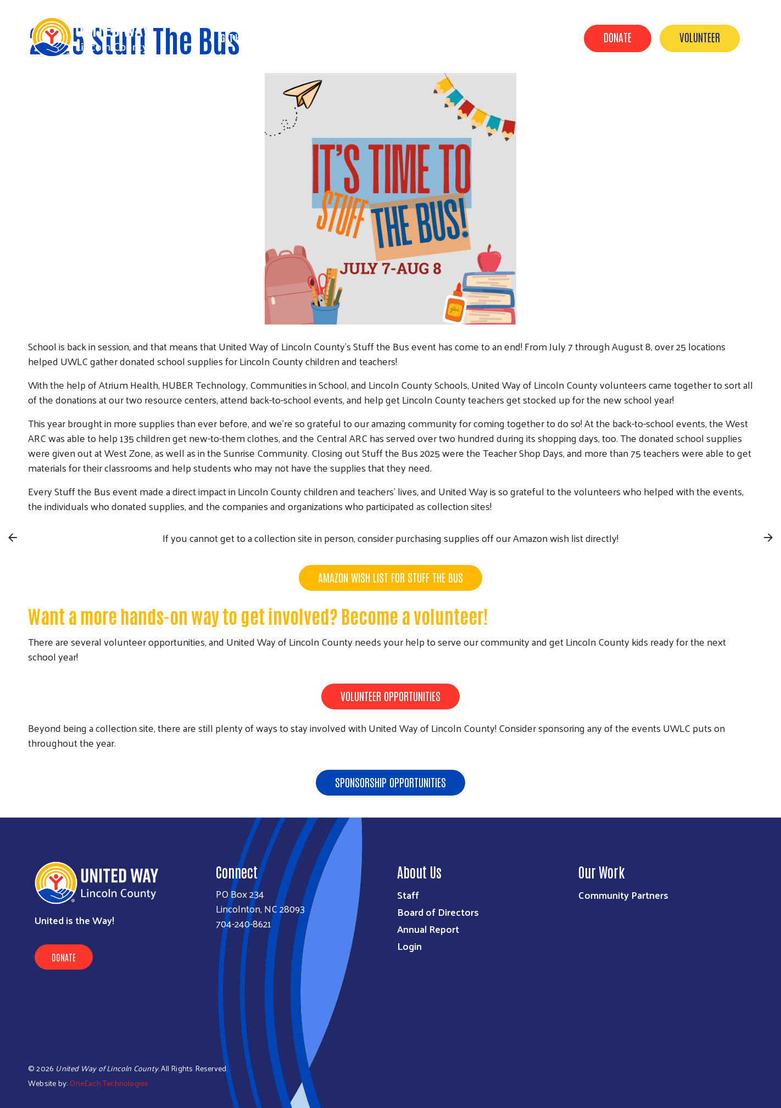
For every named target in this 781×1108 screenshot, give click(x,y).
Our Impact (352, 37)
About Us (291, 37)
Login (409, 945)
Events (480, 37)
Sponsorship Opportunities (390, 782)
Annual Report (428, 928)
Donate (618, 37)
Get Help (236, 37)
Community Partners (623, 894)
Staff (408, 894)
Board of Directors (438, 911)
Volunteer (699, 37)
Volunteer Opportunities (390, 696)
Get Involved (421, 37)
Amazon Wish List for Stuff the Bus (390, 577)
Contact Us (537, 37)
